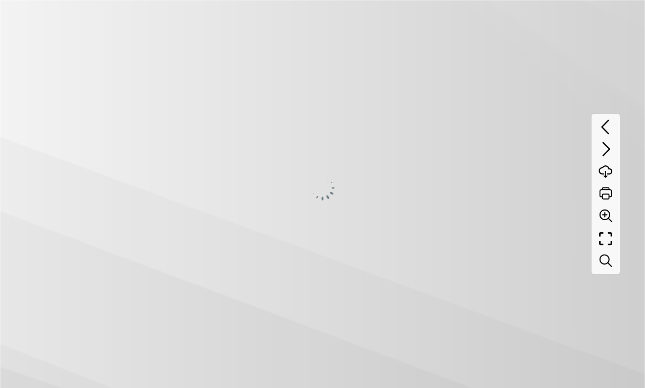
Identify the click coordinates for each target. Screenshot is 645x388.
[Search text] (606, 261)
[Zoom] (606, 216)
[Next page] (606, 149)
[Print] (606, 193)
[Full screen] (606, 239)
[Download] (606, 171)
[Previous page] (606, 127)
